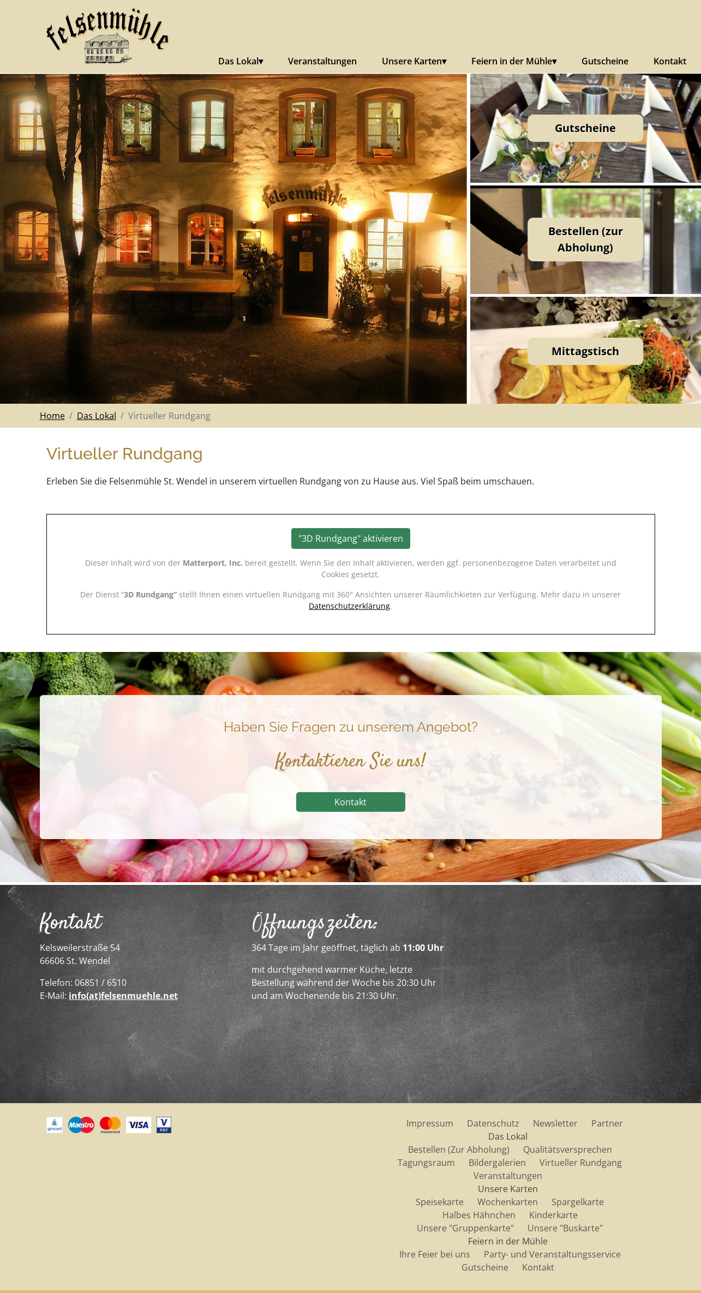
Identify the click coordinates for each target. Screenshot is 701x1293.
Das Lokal (238, 61)
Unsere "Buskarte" (565, 1228)
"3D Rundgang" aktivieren (350, 538)
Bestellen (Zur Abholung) (459, 1150)
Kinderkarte (553, 1215)
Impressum (429, 1123)
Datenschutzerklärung (349, 606)
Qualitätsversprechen (567, 1150)
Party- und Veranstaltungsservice (552, 1254)
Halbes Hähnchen (479, 1215)
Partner (607, 1123)
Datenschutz (493, 1123)
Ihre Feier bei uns (434, 1254)
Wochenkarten (507, 1202)
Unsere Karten (412, 61)
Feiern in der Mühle (511, 61)
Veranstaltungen (322, 61)
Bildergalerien (497, 1163)
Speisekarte (440, 1202)
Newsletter (555, 1123)
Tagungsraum (426, 1163)
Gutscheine (605, 61)
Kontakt (670, 61)
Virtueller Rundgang (581, 1163)
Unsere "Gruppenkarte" (465, 1228)
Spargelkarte (578, 1202)
